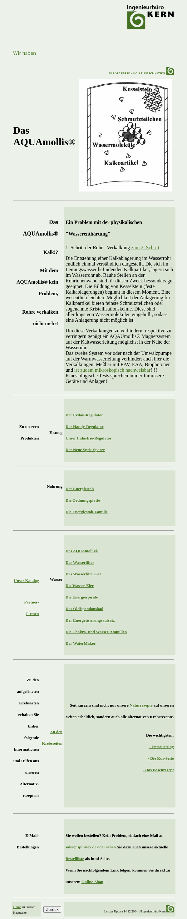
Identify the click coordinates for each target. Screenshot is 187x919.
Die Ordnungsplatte (83, 500)
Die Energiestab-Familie (87, 511)
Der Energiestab (80, 488)
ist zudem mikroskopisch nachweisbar (112, 370)
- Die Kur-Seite (161, 758)
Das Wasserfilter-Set (83, 574)
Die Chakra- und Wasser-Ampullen (96, 631)
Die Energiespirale (82, 597)
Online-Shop (92, 881)
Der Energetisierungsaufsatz (90, 620)
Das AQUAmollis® (82, 551)
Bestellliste (75, 858)
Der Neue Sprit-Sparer (85, 449)
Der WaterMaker (81, 643)
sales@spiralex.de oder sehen (91, 847)
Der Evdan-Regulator (84, 415)
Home (17, 907)
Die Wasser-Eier (80, 585)
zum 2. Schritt (145, 247)
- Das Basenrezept (158, 769)
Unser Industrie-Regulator (88, 438)
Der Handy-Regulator (84, 426)
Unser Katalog (26, 580)
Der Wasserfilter (80, 562)
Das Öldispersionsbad (84, 608)
